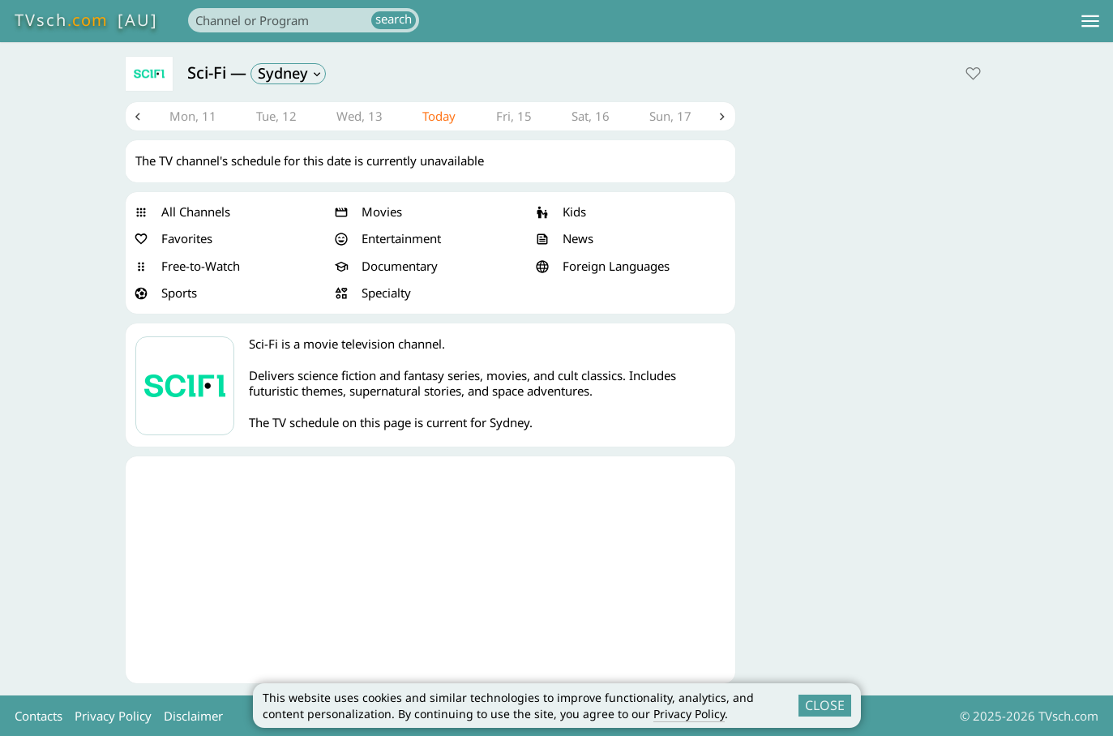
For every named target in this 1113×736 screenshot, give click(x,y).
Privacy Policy (689, 713)
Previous (138, 116)
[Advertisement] (430, 569)
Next (723, 116)
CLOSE (825, 705)
